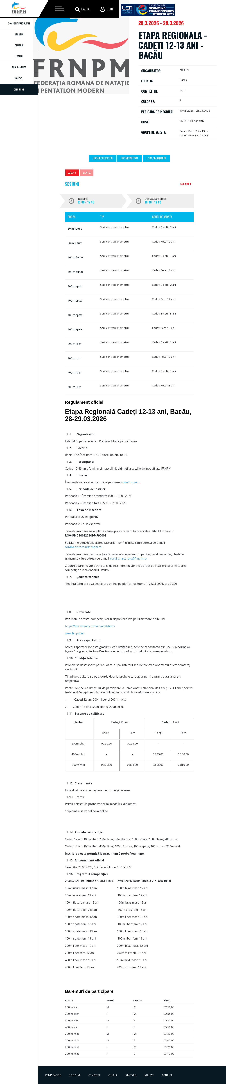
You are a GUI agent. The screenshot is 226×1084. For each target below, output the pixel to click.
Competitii (94, 1075)
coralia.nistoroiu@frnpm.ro (83, 547)
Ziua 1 (72, 172)
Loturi (18, 56)
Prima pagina (53, 1075)
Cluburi (19, 45)
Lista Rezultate (129, 158)
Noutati (19, 78)
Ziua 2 (87, 172)
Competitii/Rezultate (19, 23)
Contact (167, 1075)
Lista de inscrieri (103, 158)
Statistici (131, 1075)
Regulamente (19, 67)
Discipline (74, 1075)
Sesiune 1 (185, 183)
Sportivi (19, 34)
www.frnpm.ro (130, 482)
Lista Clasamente (156, 158)
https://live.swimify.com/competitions (90, 626)
